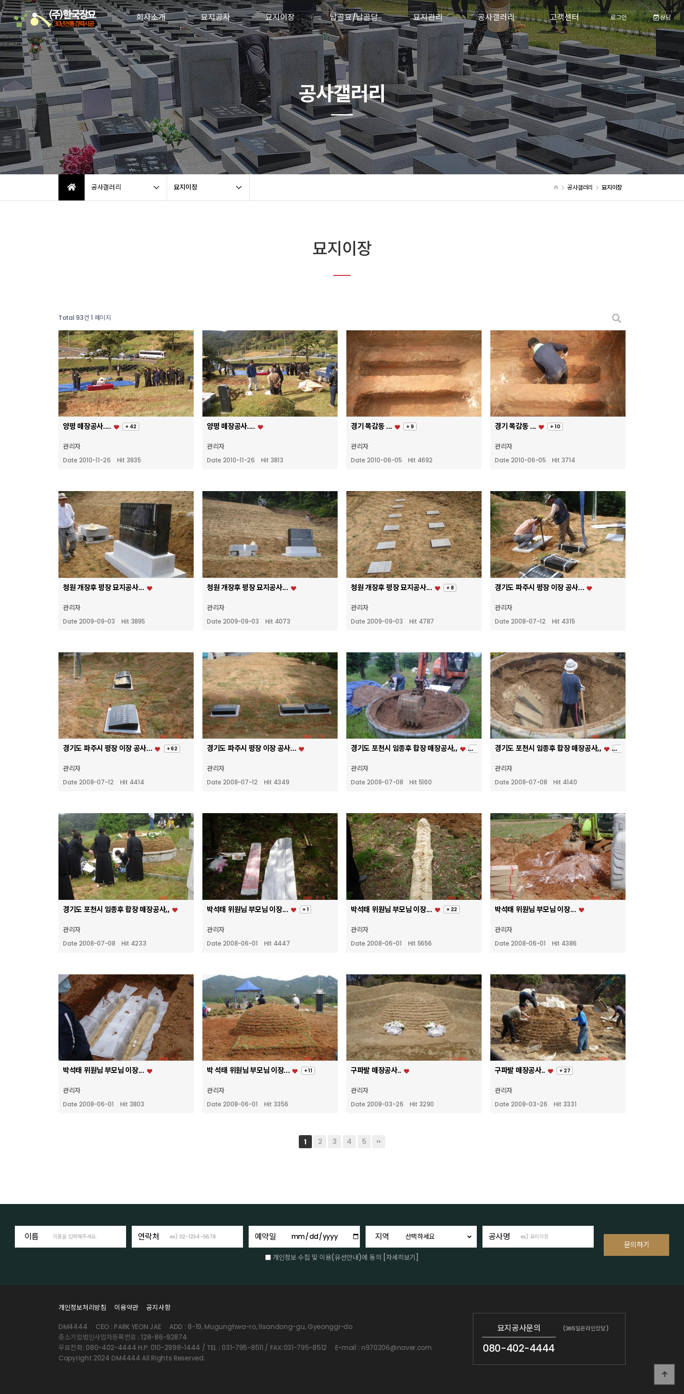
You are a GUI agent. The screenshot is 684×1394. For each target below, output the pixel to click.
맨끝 (378, 1141)
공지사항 (158, 1307)
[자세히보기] (401, 1257)
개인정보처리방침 (82, 1307)
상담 (662, 17)
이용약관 (126, 1307)
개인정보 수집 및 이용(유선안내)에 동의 (327, 1257)
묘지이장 (280, 17)
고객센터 (564, 17)
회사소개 (151, 17)
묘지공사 (215, 17)
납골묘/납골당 (354, 17)
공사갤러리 (496, 17)
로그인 (618, 17)
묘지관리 (428, 17)
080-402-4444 (519, 1348)
